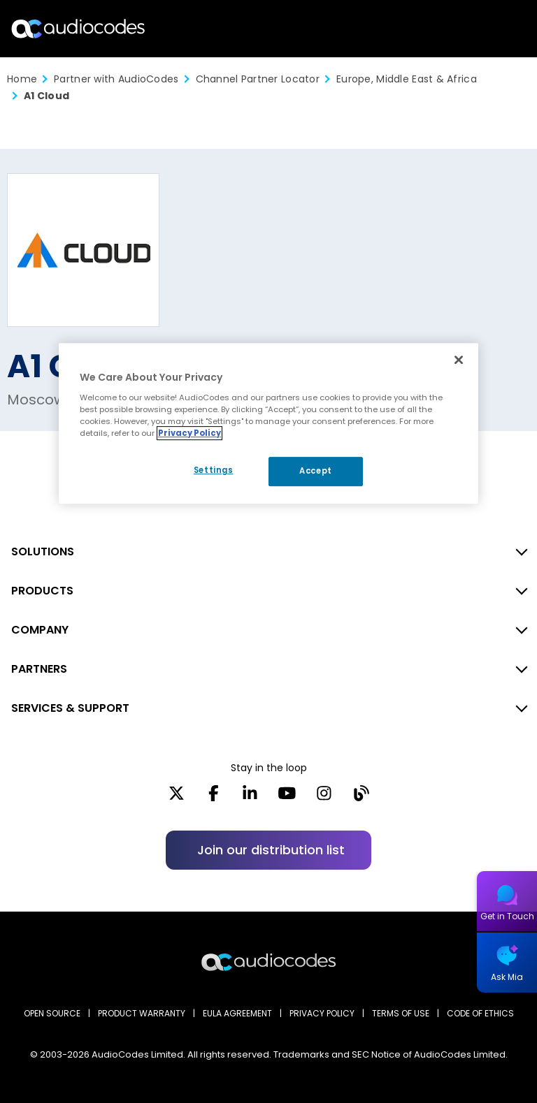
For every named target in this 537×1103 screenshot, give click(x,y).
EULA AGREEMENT (237, 1013)
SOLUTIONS (42, 551)
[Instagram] (324, 798)
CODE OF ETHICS (480, 1013)
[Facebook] (213, 798)
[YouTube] (287, 798)
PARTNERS (39, 669)
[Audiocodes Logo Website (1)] (78, 28)
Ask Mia (507, 977)
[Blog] (361, 798)
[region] (268, 423)
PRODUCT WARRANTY (141, 1013)
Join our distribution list (271, 850)
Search (465, 28)
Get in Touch (507, 916)
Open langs (490, 29)
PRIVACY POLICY (322, 1013)
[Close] (458, 359)
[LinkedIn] (250, 798)
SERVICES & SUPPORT (70, 708)
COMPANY (40, 630)
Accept (315, 470)
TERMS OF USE (400, 1013)
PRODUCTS (42, 591)
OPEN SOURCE (52, 1013)
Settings (214, 470)
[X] (176, 798)
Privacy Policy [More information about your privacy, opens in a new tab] (189, 433)
